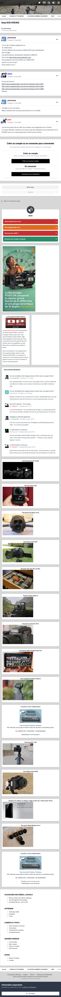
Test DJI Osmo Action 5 (30, 596)
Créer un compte (14, 946)
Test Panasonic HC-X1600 (30, 461)
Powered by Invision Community (30, 978)
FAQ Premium (13, 948)
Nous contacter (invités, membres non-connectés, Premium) (30, 976)
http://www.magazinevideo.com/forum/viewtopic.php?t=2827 (23, 84)
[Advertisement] (45, 326)
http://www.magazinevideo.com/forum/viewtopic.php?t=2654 (23, 86)
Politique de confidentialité (44, 974)
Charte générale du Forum (12, 221)
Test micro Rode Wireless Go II (30, 825)
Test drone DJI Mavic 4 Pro (30, 512)
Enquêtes (12, 914)
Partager (30, 187)
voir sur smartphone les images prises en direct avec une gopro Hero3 (32, 376)
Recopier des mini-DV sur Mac (30, 569)
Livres (11, 916)
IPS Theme (10, 974)
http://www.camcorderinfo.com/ (20, 57)
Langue (25, 974)
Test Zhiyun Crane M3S (30, 771)
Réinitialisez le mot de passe (30, 734)
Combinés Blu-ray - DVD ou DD (18, 902)
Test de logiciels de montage (18, 900)
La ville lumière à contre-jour (18, 430)
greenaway (7, 28)
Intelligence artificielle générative (20, 417)
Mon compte (13, 944)
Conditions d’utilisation (29, 987)
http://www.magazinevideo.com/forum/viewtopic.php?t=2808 (23, 89)
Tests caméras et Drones (17, 926)
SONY (15, 30)
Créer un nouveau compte (30, 161)
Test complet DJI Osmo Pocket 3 (30, 679)
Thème (32, 974)
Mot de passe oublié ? (11, 233)
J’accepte (30, 993)
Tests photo (12, 928)
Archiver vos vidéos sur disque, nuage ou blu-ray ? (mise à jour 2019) (30, 801)
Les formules (13, 942)
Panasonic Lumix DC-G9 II (30, 624)
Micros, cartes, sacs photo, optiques (20, 898)
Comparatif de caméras (16, 930)
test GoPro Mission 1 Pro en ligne (20, 404)
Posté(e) (14, 40)
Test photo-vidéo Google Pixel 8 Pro (30, 650)
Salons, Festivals (14, 958)
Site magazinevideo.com (12, 227)
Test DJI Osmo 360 (30, 485)
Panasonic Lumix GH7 (30, 542)
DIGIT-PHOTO (11, 330)
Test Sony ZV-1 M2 (30, 742)
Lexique (11, 960)
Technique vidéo (14, 912)
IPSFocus (18, 974)
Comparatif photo (14, 932)
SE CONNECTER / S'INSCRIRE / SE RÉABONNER (30, 731)
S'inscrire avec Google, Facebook (14, 239)
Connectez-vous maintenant (30, 174)
